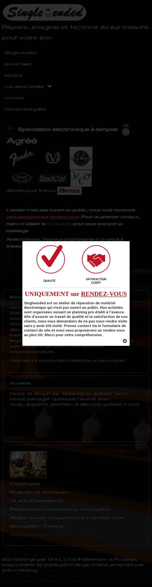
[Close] (125, 341)
